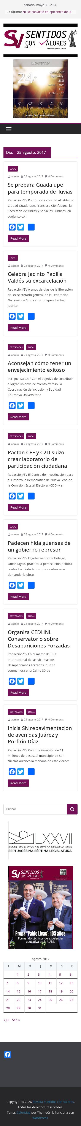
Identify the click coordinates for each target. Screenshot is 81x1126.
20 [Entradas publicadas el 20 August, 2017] (71, 991)
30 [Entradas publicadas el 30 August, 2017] (29, 1008)
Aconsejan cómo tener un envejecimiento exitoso (39, 366)
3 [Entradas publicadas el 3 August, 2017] (39, 974)
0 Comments (54, 176)
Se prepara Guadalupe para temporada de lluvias (40, 188)
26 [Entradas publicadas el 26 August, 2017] (61, 1000)
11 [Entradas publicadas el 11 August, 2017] (50, 983)
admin (15, 176)
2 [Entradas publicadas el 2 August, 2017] (28, 974)
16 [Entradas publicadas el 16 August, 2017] (29, 991)
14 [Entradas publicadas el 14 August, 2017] (8, 991)
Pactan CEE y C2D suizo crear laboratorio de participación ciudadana (37, 459)
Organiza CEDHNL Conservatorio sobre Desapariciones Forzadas (39, 638)
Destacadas (16, 347)
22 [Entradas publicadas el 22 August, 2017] (18, 1000)
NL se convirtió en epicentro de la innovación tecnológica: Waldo (47, 14)
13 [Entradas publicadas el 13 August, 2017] (71, 983)
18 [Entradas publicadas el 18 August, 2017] (50, 991)
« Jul (6, 1020)
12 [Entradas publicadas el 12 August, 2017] (61, 983)
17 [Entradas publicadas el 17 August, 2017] (39, 991)
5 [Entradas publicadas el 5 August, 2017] (60, 974)
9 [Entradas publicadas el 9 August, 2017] (28, 983)
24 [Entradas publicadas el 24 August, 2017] (39, 1000)
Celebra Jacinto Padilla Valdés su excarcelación (37, 277)
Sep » (16, 1020)
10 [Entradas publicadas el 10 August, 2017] (39, 983)
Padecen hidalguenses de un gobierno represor (39, 546)
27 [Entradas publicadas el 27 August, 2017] (71, 1000)
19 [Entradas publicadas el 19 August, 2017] (61, 991)
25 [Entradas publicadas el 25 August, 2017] (50, 1000)
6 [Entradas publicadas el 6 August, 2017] (70, 974)
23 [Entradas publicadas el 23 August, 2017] (29, 1000)
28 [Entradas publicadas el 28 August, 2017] (8, 1008)
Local (13, 168)
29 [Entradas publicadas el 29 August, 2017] (18, 1008)
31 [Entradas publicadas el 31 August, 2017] (39, 1008)
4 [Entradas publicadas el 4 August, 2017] (49, 974)
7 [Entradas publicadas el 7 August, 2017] (7, 983)
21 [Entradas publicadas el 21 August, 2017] (8, 1000)
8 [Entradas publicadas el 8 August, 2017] (18, 983)
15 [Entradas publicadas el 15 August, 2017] (18, 991)
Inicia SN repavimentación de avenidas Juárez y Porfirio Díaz (40, 734)
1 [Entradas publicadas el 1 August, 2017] (18, 974)
